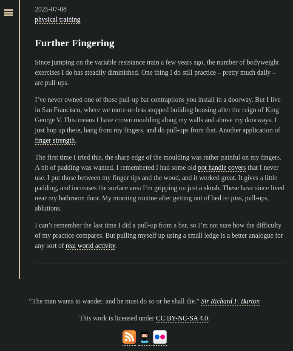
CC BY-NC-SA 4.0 (182, 318)
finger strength (55, 140)
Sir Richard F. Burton (230, 301)
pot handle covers (222, 167)
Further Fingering (74, 42)
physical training (57, 19)
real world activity (90, 245)
